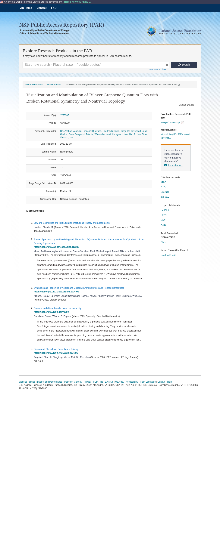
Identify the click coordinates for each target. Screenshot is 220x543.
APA (163, 187)
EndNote (165, 210)
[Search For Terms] (96, 65)
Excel (164, 215)
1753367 (64, 115)
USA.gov (119, 382)
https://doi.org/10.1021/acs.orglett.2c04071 (57, 291)
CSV (163, 219)
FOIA (95, 382)
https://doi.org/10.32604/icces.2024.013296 (57, 247)
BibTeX (165, 196)
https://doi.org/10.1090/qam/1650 (52, 312)
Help (169, 382)
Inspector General (73, 382)
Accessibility (132, 382)
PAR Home (25, 7)
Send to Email (168, 255)
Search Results (54, 84)
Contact (41, 7)
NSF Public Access (34, 84)
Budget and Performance (49, 382)
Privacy (87, 382)
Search (184, 64)
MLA (163, 182)
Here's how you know (77, 1)
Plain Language (148, 382)
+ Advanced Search (159, 69)
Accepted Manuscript (172, 122)
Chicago (165, 191)
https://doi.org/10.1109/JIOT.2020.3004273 (57, 353)
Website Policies (27, 382)
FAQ (54, 7)
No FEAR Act (106, 382)
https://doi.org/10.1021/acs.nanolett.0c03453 (175, 136)
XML (163, 224)
